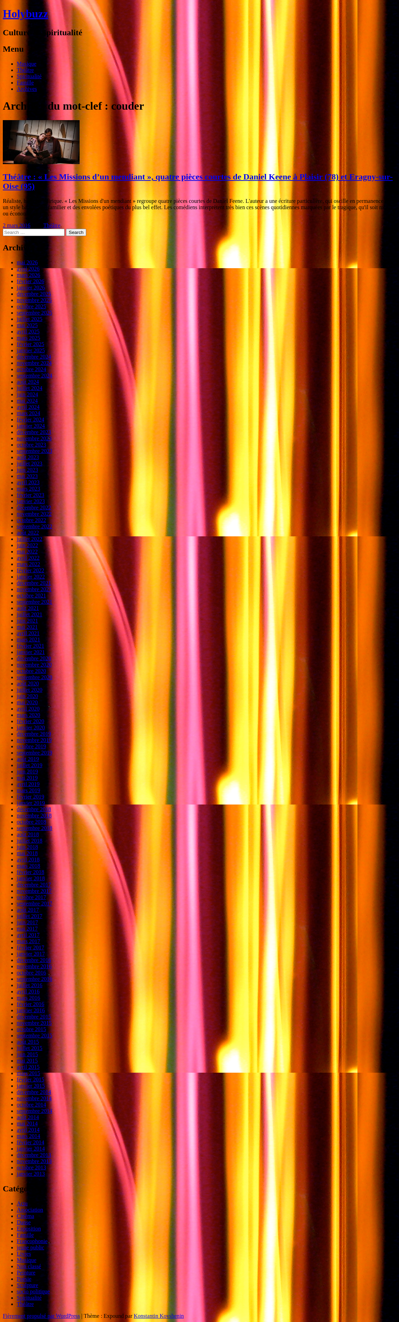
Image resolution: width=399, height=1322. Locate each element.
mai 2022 (27, 551)
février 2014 (30, 1142)
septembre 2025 (34, 313)
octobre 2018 (31, 822)
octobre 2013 (31, 1167)
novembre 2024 (34, 363)
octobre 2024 (31, 369)
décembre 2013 (34, 1155)
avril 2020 (28, 709)
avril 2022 (28, 558)
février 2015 (30, 1079)
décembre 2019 (34, 734)
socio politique (33, 1291)
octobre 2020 (31, 671)
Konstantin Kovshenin (159, 1316)
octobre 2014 (31, 1105)
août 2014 (28, 1117)
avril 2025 (28, 332)
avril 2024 (28, 407)
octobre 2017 (31, 897)
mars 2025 (28, 338)
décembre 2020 (34, 658)
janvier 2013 (31, 1174)
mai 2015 (27, 1061)
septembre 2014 (34, 1111)
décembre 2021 (34, 583)
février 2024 (30, 420)
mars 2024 (28, 413)
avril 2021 (28, 633)
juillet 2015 (29, 1048)
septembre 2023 (34, 451)
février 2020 (30, 721)
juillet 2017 (29, 916)
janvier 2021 (31, 652)
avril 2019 (28, 784)
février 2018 (30, 872)
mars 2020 (28, 715)
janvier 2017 (31, 954)
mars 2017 (28, 941)
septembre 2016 (34, 979)
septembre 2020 (34, 677)
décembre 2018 (34, 809)
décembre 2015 (34, 1017)
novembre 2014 (34, 1098)
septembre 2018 (34, 828)
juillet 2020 (29, 690)
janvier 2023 (31, 501)
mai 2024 (27, 401)
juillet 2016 (29, 985)
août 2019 (28, 759)
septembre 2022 (34, 526)
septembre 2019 (34, 753)
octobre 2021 (31, 595)
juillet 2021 (29, 614)
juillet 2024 (29, 388)
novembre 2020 (34, 665)
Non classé (29, 1266)
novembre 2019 (34, 740)
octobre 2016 (31, 973)
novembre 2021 (34, 589)
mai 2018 (27, 853)
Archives (27, 89)
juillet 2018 (29, 841)
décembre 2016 (34, 960)
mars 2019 (28, 790)
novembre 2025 (34, 300)
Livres (24, 1254)
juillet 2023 (29, 464)
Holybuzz (25, 13)
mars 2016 (28, 998)
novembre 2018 (34, 815)
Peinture (26, 1273)
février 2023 (30, 495)
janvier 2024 (31, 426)
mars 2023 (28, 489)
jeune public (30, 1247)
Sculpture (27, 1285)
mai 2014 (27, 1123)
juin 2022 (27, 545)
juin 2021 (27, 621)
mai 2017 (27, 929)
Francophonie (32, 1241)
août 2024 (28, 382)
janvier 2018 (31, 878)
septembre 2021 (34, 602)
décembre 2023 (34, 432)
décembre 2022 (34, 508)
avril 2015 (28, 1067)
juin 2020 (27, 696)
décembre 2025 (34, 294)
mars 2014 (28, 1136)
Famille (25, 83)
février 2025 (30, 344)
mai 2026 (27, 262)
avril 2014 (28, 1130)
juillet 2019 (29, 765)
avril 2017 (28, 935)
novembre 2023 (34, 438)
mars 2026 (28, 275)
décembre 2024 (34, 357)
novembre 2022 (34, 514)
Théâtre (25, 70)
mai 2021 (27, 627)
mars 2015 (28, 1073)
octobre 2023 (31, 445)
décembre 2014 (34, 1092)
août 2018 (28, 834)
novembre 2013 (34, 1161)
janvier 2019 (31, 803)
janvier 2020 (31, 727)
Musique (26, 64)
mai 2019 (27, 778)
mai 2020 (27, 702)
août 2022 (28, 533)
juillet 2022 (29, 539)
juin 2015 (27, 1054)
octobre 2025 (31, 306)
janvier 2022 (31, 577)
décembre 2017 (34, 885)
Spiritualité (29, 76)
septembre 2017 (34, 903)
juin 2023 (27, 470)
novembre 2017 (34, 891)
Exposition (29, 1229)
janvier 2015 (31, 1086)
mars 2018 (28, 866)
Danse (24, 1222)
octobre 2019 (31, 746)
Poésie (24, 1279)
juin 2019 (27, 771)
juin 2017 (27, 922)
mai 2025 (27, 325)
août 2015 (28, 1042)
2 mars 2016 (16, 225)
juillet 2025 (29, 319)
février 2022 (30, 570)
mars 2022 (28, 564)
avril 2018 (28, 859)
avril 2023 (28, 482)
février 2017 (30, 947)
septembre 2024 (34, 376)
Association (30, 1210)
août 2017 (28, 910)
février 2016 (30, 1004)
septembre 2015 (34, 1035)
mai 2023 (27, 476)
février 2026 (30, 281)
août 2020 (28, 683)
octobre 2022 (31, 520)
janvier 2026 (31, 288)
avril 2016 (28, 991)
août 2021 (28, 608)
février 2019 (30, 797)
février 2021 (30, 646)
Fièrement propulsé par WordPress (41, 1316)
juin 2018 (27, 847)
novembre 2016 (34, 966)
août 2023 (28, 457)
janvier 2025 (31, 350)
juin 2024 (27, 394)
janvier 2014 (31, 1149)
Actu (22, 1203)
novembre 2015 (34, 1023)
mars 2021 (28, 639)
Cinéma (25, 1216)
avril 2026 (28, 269)
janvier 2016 (31, 1010)
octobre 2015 (31, 1029)
